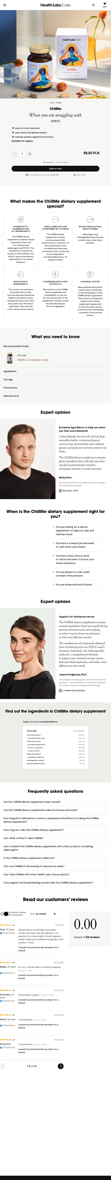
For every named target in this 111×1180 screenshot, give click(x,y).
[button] (105, 5)
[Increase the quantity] (30, 154)
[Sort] (45, 915)
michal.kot (69, 490)
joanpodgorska (72, 690)
